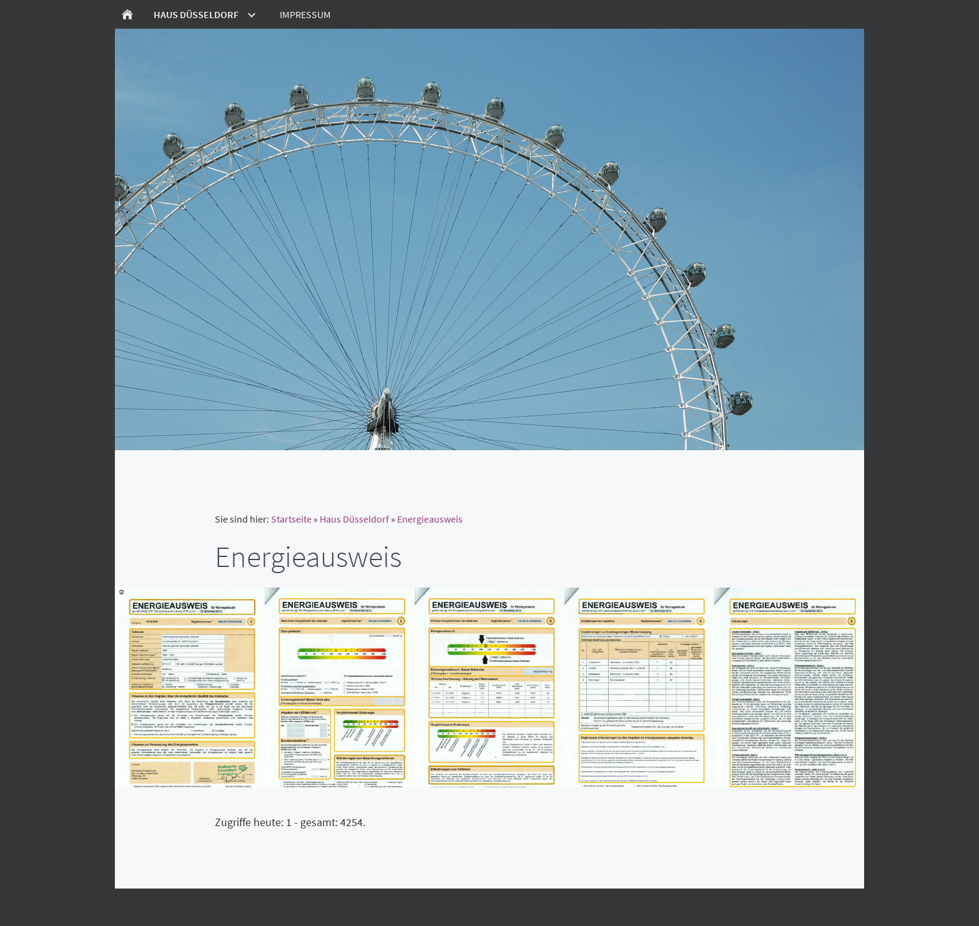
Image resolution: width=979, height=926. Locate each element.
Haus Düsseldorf (354, 519)
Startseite (291, 519)
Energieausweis (430, 519)
